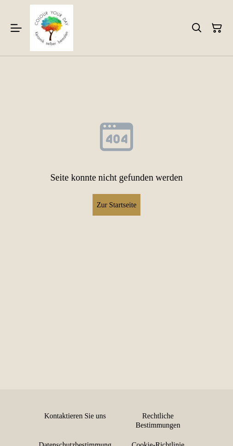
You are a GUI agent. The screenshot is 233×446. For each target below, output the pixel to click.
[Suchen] (196, 28)
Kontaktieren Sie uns (75, 416)
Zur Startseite (117, 205)
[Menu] (16, 28)
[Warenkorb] (217, 28)
